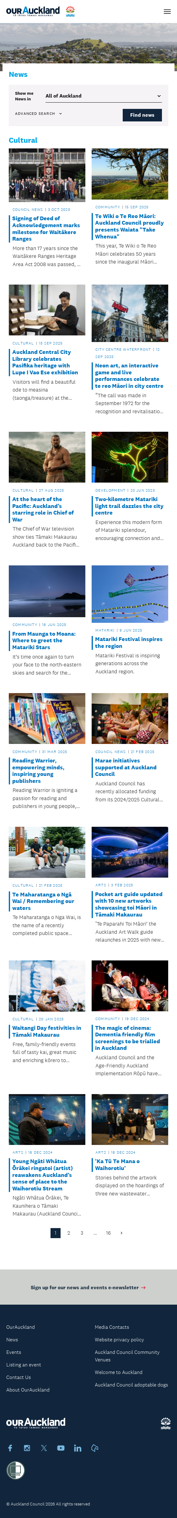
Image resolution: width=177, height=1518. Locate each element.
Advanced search (39, 113)
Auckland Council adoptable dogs (131, 1385)
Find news (142, 115)
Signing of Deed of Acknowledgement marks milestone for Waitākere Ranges (46, 228)
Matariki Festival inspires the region (129, 642)
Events (13, 1352)
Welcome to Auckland (118, 1372)
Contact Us (18, 1377)
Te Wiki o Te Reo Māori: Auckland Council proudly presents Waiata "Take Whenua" (129, 226)
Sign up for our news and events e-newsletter (89, 1289)
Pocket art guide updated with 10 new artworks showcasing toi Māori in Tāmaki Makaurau (129, 904)
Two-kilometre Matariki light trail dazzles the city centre (129, 506)
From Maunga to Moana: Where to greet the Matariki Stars (44, 641)
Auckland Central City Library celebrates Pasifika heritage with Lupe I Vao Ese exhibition (45, 362)
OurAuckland (20, 1327)
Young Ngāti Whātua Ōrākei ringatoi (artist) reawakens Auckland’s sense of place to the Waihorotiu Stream (42, 1175)
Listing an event (23, 1364)
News (12, 1339)
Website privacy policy (119, 1339)
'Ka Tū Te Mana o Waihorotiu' (117, 1165)
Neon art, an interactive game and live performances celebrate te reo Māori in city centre (129, 375)
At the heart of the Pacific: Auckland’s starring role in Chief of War (43, 509)
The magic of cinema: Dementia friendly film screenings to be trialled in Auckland (127, 1038)
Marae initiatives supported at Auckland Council (126, 767)
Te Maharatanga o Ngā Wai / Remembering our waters (43, 901)
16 (108, 1233)
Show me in (24, 96)
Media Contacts (112, 1327)
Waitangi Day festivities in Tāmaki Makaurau (46, 1031)
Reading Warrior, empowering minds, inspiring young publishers (38, 770)
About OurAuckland (28, 1390)
